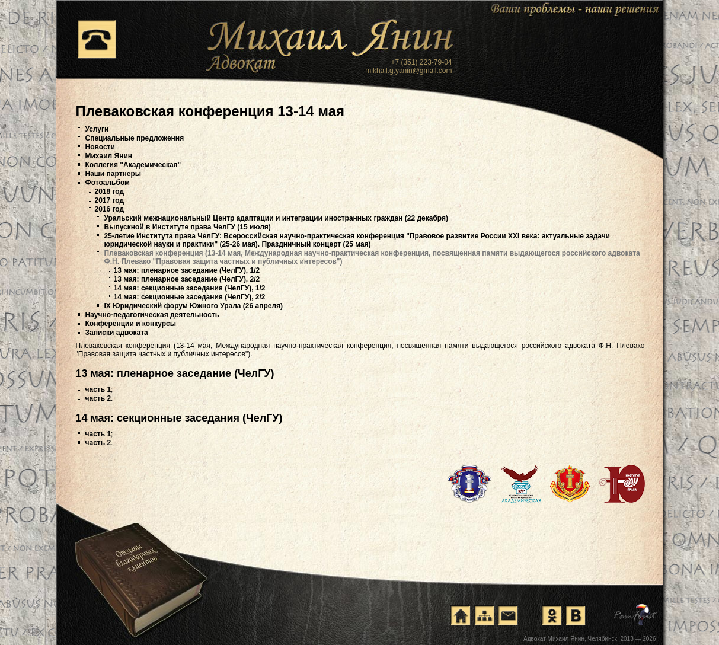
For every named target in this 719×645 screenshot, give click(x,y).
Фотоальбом (107, 182)
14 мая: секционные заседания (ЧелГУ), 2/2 (190, 297)
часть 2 (98, 398)
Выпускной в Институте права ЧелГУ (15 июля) (187, 227)
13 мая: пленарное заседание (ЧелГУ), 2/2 (187, 279)
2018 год (109, 191)
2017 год (109, 200)
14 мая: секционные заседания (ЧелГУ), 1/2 (190, 288)
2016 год (109, 209)
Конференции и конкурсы (131, 324)
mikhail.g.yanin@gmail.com (408, 70)
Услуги (97, 129)
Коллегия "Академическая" (133, 165)
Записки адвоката (116, 332)
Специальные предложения (134, 138)
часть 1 (98, 389)
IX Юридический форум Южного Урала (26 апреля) (193, 306)
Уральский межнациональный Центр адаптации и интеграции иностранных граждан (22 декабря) (276, 218)
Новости (100, 147)
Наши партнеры (113, 174)
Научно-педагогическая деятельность (152, 315)
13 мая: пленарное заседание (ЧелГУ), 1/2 (187, 270)
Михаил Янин (109, 156)
